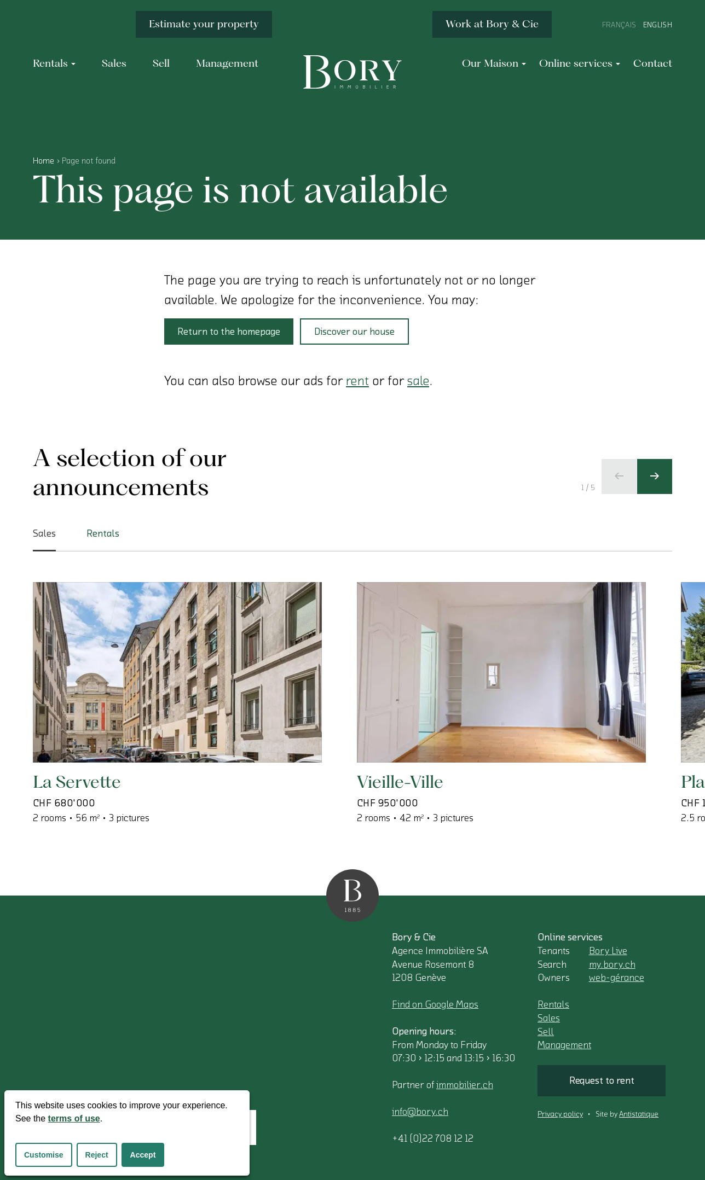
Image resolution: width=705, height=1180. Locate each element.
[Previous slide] (619, 476)
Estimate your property (204, 24)
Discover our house (354, 331)
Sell (546, 1032)
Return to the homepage (228, 331)
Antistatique (638, 1114)
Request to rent (601, 1080)
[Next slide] (654, 476)
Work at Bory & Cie (492, 24)
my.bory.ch (612, 964)
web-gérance (616, 978)
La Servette (77, 781)
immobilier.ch (464, 1085)
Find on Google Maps (435, 1004)
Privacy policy (560, 1114)
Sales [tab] (44, 539)
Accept (143, 1154)
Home (43, 160)
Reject (96, 1154)
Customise (43, 1154)
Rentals (553, 1004)
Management (564, 1045)
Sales (549, 1018)
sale (418, 380)
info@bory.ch (420, 1112)
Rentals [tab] (102, 533)
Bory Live (608, 951)
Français (619, 25)
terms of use (74, 1118)
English (657, 25)
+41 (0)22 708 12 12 (432, 1138)
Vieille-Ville (400, 781)
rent (357, 380)
